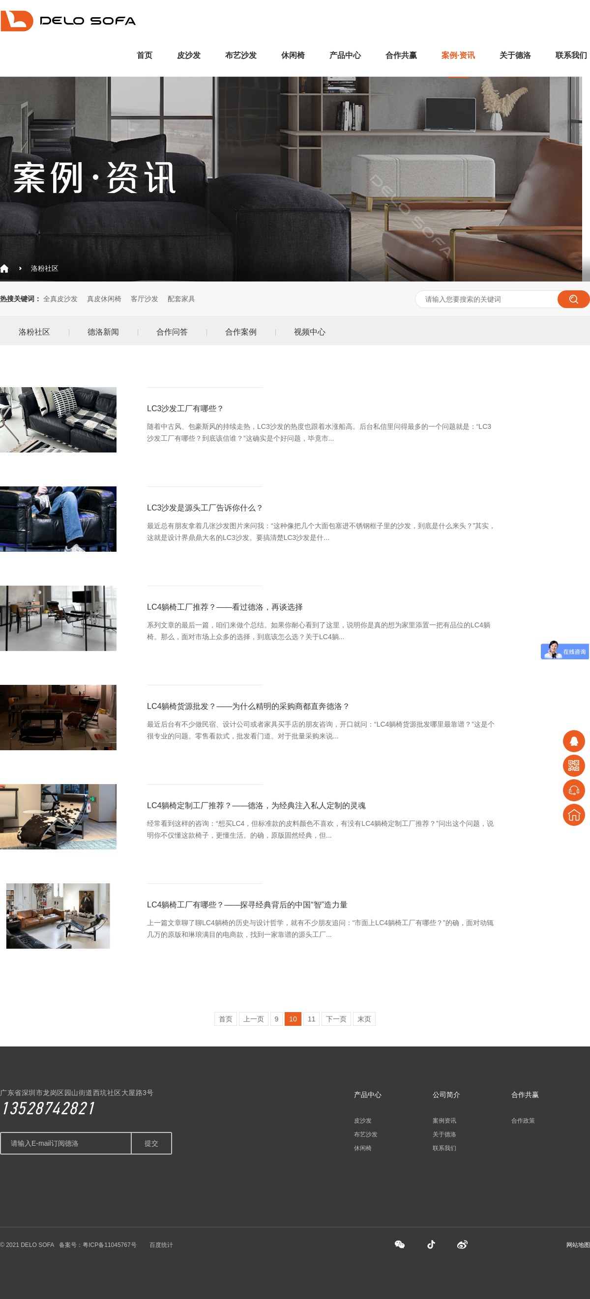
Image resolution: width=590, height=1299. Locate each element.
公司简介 (446, 1094)
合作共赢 (401, 55)
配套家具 (181, 299)
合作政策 (523, 1120)
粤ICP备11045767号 (109, 1245)
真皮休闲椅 (104, 299)
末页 (364, 1019)
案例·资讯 (458, 55)
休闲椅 (293, 55)
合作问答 (172, 332)
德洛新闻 (103, 332)
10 (293, 1019)
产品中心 (345, 55)
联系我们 (571, 55)
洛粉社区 (45, 268)
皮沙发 (189, 55)
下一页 (336, 1019)
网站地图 (578, 1245)
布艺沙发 (241, 55)
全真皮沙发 (60, 299)
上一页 (253, 1019)
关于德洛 (515, 55)
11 (312, 1019)
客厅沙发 (144, 299)
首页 (144, 55)
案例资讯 (444, 1120)
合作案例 (241, 332)
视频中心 (309, 332)
